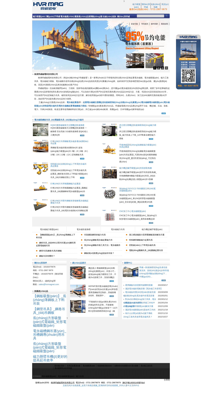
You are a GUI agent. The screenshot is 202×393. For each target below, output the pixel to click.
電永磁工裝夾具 (146, 366)
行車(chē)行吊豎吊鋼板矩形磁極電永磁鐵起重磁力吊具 (69, 202)
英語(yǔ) (165, 4)
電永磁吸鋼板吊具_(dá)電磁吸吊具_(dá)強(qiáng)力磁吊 (59, 120)
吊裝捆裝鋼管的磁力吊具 (95, 235)
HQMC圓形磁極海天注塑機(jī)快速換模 (67, 125)
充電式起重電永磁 (73, 366)
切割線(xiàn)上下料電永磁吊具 (142, 245)
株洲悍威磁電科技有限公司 (63, 382)
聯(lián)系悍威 (123, 16)
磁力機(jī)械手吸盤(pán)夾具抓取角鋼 (135, 168)
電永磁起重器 (73, 102)
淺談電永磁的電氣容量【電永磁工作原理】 (144, 288)
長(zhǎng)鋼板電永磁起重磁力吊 (98, 240)
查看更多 (164, 113)
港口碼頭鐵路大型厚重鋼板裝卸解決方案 (146, 235)
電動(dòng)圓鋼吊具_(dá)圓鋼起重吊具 (146, 250)
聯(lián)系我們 (40, 263)
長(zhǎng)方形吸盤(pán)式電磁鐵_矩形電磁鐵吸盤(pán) (49, 321)
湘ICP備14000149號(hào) (133, 382)
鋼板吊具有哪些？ (47, 256)
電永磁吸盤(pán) (156, 102)
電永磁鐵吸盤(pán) (66, 376)
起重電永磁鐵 (89, 102)
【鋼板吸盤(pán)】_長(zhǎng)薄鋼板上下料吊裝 (49, 299)
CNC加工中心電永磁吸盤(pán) (132, 211)
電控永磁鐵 (64, 106)
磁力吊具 (80, 376)
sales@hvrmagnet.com (49, 284)
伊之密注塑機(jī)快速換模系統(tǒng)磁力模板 (137, 126)
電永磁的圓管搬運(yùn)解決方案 (139, 306)
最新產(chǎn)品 (81, 16)
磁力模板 (82, 106)
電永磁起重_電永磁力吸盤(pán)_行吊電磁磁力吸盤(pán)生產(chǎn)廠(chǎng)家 (77, 6)
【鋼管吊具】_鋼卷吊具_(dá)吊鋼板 (49, 310)
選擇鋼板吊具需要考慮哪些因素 (139, 285)
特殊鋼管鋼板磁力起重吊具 (141, 240)
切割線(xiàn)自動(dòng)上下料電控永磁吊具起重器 (68, 165)
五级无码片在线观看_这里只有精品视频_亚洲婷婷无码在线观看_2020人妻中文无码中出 (101, 385)
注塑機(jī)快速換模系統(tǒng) (107, 102)
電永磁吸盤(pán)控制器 (63, 368)
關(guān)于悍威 (53, 16)
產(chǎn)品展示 (79, 263)
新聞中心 (128, 263)
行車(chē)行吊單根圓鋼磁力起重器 (65, 183)
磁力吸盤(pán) (39, 16)
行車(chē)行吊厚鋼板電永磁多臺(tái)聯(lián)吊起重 (69, 142)
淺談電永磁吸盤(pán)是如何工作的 (140, 310)
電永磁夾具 (54, 106)
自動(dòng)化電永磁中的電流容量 (139, 296)
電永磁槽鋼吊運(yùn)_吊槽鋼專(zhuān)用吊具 (49, 334)
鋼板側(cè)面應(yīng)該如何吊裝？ (99, 253)
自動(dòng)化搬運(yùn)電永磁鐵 (135, 102)
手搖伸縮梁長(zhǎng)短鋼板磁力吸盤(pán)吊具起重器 (137, 146)
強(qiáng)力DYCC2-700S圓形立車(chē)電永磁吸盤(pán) (137, 189)
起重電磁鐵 (73, 106)
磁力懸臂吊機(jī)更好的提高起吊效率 (50, 358)
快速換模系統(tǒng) (104, 366)
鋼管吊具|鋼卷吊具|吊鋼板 (50, 251)
